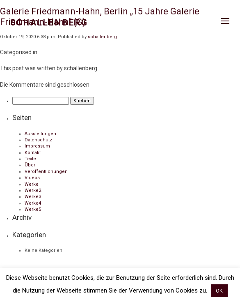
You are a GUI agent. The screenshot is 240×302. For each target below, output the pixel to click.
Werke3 (33, 196)
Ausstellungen (40, 133)
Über (30, 165)
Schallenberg (49, 23)
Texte (30, 158)
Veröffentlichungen (46, 171)
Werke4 (33, 203)
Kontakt (33, 152)
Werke (32, 184)
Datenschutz (38, 140)
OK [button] (219, 291)
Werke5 (33, 209)
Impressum (37, 146)
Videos (32, 177)
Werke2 (33, 190)
